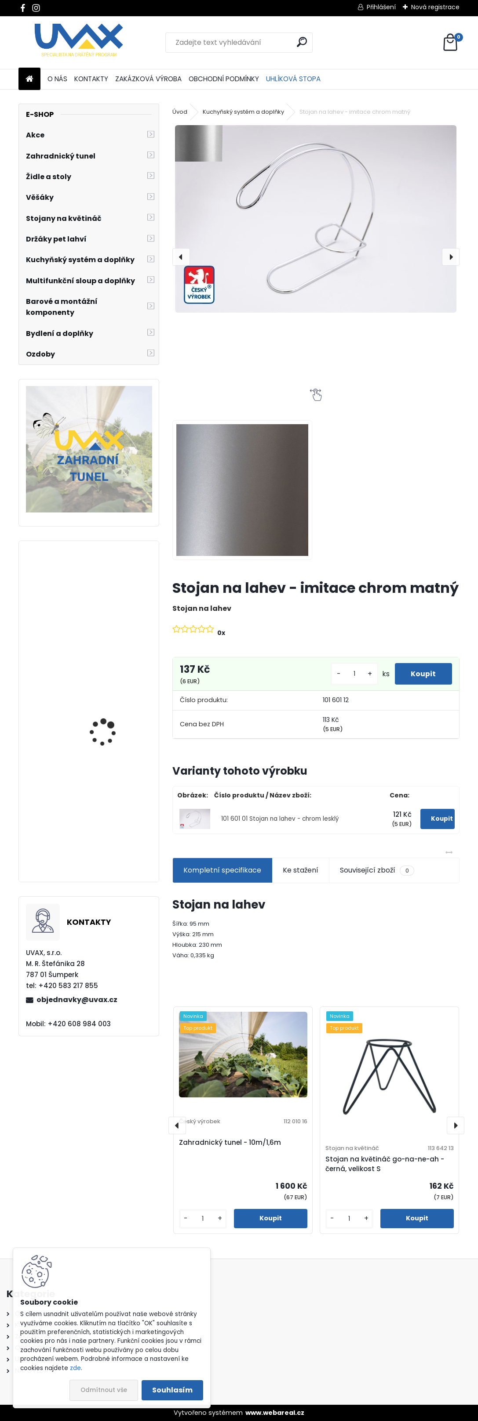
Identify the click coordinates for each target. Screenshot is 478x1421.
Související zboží (377, 870)
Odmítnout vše (103, 1390)
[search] (302, 42)
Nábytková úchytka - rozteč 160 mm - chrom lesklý (112, 731)
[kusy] (351, 674)
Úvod (179, 112)
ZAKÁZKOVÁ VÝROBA (148, 78)
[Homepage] (29, 79)
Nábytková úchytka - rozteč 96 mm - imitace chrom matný (113, 838)
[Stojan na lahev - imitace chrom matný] (315, 219)
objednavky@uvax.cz (76, 1000)
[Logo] (78, 43)
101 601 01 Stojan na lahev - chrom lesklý (280, 819)
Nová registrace (435, 7)
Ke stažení (300, 870)
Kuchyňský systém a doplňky (243, 112)
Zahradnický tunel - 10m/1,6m (230, 1142)
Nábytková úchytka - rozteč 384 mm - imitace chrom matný (115, 625)
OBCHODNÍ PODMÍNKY (224, 78)
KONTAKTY (91, 78)
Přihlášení (381, 7)
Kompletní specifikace (222, 870)
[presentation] (181, 257)
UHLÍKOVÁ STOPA (293, 78)
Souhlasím (172, 1390)
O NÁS (57, 78)
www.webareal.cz (274, 1412)
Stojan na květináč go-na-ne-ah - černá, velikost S (384, 1164)
